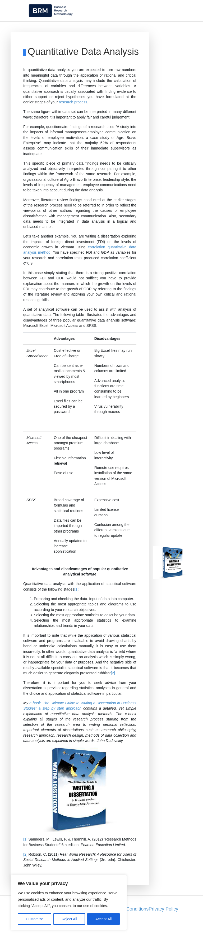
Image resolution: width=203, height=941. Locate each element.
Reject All (69, 919)
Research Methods (128, 28)
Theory (186, 28)
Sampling (163, 28)
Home (15, 28)
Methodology (41, 28)
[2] (113, 687)
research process (73, 116)
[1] (76, 603)
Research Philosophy (82, 28)
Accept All (103, 919)
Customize (34, 919)
